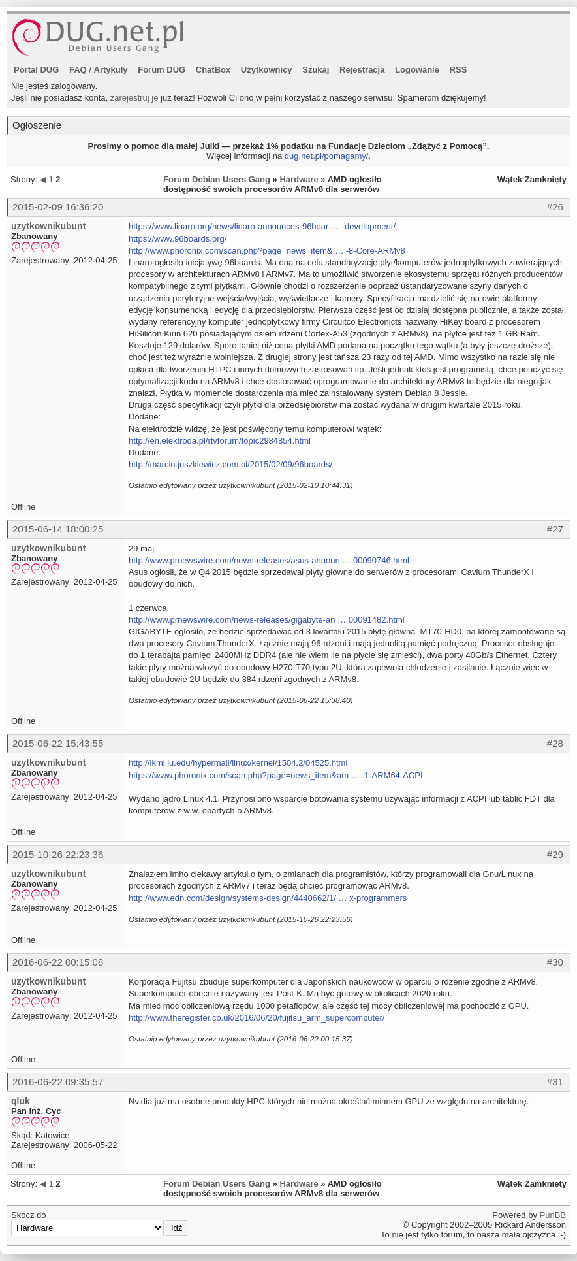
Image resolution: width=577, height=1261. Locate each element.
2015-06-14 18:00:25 (57, 528)
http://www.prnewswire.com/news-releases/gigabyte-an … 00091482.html (267, 620)
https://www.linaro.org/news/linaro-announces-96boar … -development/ (262, 226)
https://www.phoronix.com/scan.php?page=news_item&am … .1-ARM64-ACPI (276, 775)
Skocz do (99, 1223)
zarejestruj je (134, 98)
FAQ (78, 69)
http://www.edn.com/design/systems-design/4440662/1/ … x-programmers (268, 898)
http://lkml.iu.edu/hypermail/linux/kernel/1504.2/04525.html (238, 763)
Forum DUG (161, 69)
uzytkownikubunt (48, 226)
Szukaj (315, 69)
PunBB (553, 1215)
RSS (458, 69)
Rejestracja (361, 69)
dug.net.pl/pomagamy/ (327, 156)
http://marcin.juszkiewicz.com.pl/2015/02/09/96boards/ (230, 464)
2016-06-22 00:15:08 (57, 962)
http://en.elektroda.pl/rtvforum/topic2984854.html (220, 441)
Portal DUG (36, 69)
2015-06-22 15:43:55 (57, 743)
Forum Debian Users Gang (216, 179)
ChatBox (213, 69)
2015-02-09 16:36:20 (57, 206)
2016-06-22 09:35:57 (57, 1081)
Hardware (298, 179)
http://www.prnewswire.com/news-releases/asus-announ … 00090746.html (269, 560)
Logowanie (417, 69)
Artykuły (111, 69)
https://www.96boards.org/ (177, 239)
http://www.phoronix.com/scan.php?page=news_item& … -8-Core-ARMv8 (267, 250)
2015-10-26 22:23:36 (57, 854)
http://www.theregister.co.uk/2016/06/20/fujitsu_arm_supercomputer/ (256, 1018)
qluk (20, 1101)
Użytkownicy (266, 69)
